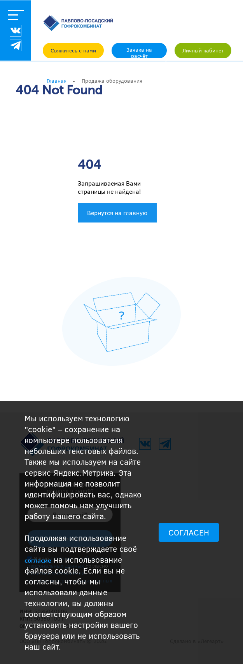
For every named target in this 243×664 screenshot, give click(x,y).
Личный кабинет (203, 50)
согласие (37, 560)
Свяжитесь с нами (73, 50)
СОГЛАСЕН (188, 532)
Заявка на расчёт (139, 52)
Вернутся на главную (117, 213)
